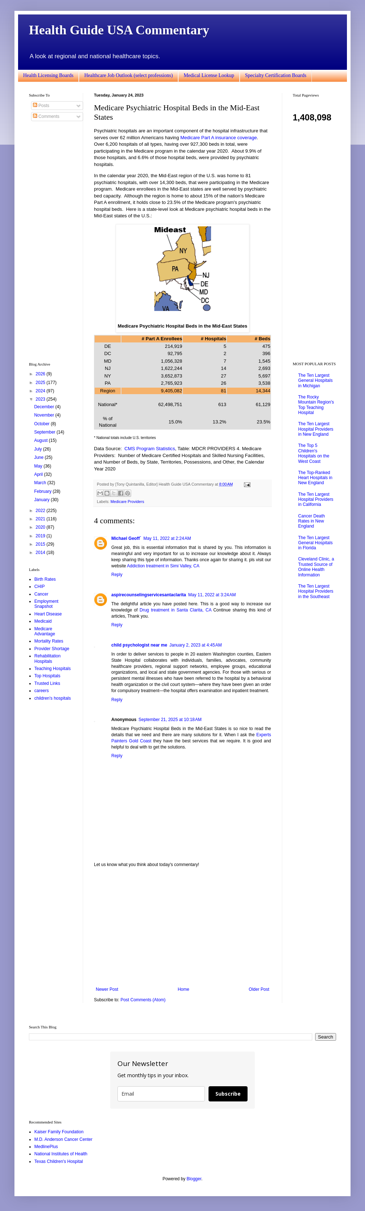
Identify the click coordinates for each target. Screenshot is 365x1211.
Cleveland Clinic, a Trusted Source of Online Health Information (316, 567)
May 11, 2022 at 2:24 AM (167, 538)
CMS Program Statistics (149, 448)
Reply (117, 574)
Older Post (259, 989)
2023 (41, 399)
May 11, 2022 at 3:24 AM (212, 594)
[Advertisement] (182, 927)
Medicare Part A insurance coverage (218, 137)
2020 (41, 527)
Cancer (41, 594)
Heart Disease (48, 614)
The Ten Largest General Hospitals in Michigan (315, 380)
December (44, 406)
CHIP (39, 586)
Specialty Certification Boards (275, 75)
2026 (41, 373)
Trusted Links (47, 683)
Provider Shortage (51, 648)
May (38, 466)
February (43, 491)
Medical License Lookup (209, 75)
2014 (41, 552)
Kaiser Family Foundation (58, 1131)
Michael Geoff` (126, 538)
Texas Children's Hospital (58, 1161)
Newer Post (107, 989)
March (40, 482)
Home (183, 989)
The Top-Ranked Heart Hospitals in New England (315, 478)
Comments (46, 116)
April (39, 474)
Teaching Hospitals (52, 668)
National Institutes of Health (60, 1153)
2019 (41, 535)
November (44, 415)
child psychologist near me (139, 645)
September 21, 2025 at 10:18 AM (169, 719)
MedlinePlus (46, 1146)
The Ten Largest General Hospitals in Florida (315, 543)
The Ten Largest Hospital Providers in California (315, 499)
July (38, 449)
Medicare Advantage (44, 631)
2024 (41, 390)
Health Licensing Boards (48, 75)
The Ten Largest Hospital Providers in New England (315, 429)
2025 (41, 382)
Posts (41, 105)
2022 (41, 510)
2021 (41, 518)
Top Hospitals (47, 675)
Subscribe (228, 1093)
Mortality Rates (48, 641)
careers (41, 690)
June (39, 457)
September (45, 432)
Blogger (193, 1178)
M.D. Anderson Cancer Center (63, 1139)
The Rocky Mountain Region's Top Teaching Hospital (316, 405)
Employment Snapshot (46, 604)
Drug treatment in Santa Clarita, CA (175, 610)
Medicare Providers (127, 501)
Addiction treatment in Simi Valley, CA (163, 565)
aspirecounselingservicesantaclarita (148, 594)
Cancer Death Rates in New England (311, 521)
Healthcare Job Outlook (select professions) (128, 75)
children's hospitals (52, 698)
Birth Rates (45, 579)
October (42, 423)
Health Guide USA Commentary (119, 30)
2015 (41, 544)
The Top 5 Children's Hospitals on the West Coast (313, 453)
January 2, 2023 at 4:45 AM (195, 645)
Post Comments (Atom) (143, 999)
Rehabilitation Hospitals (47, 658)
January (42, 499)
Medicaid (43, 621)
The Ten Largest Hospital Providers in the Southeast (315, 591)
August (41, 440)
